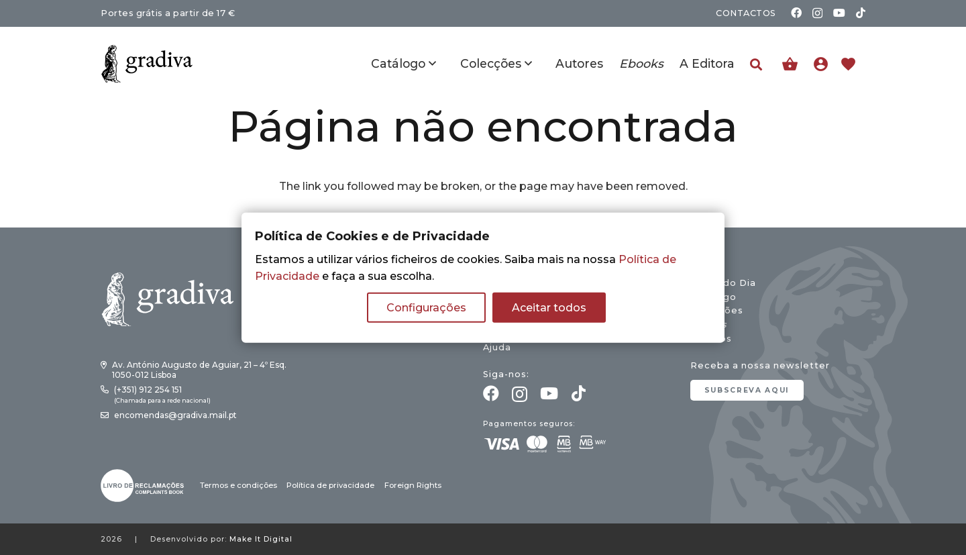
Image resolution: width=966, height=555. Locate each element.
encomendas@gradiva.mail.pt (175, 415)
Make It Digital (260, 539)
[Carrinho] (789, 64)
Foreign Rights (412, 485)
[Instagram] (817, 13)
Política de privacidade (330, 485)
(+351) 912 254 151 (148, 390)
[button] (756, 65)
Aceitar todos (549, 307)
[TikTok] (860, 12)
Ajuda (497, 347)
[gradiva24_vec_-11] (147, 64)
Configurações (426, 307)
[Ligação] (824, 64)
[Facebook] (796, 12)
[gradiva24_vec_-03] (142, 485)
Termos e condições (238, 485)
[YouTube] (839, 12)
